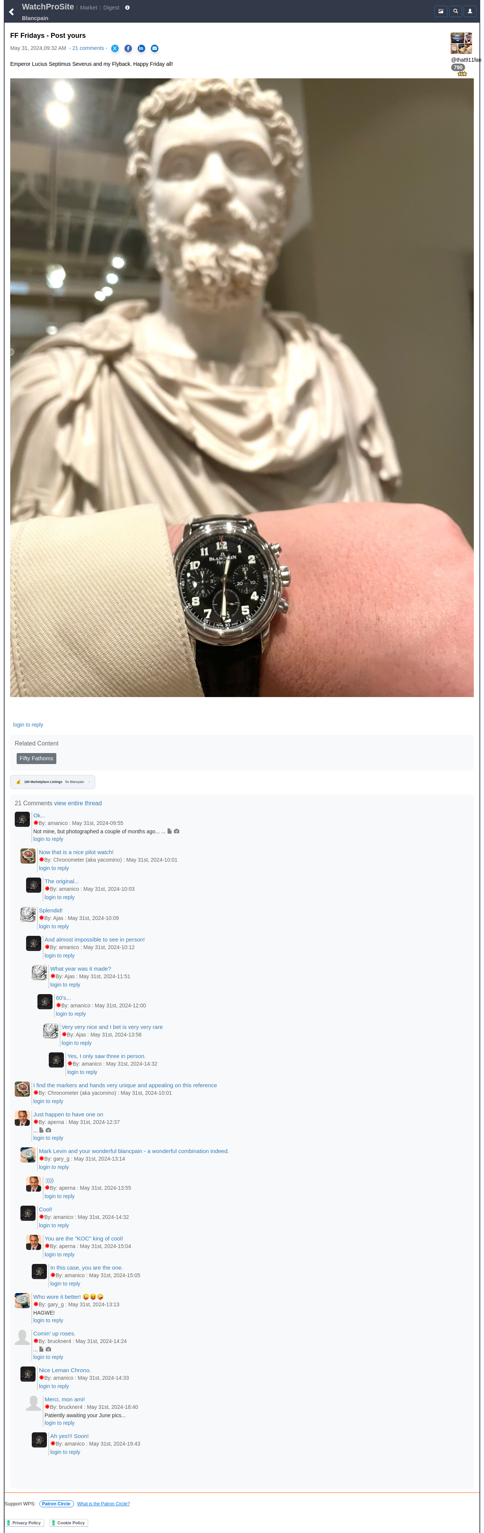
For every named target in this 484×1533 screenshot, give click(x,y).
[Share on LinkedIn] (141, 48)
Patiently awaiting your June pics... (85, 1415)
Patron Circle (56, 1504)
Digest (111, 7)
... (42, 1130)
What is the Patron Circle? (103, 1504)
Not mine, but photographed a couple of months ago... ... (106, 831)
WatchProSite (48, 6)
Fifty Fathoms (36, 758)
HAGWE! (44, 1313)
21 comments (88, 48)
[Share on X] (115, 48)
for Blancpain (53, 782)
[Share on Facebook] (128, 48)
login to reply (28, 725)
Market (89, 7)
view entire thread (78, 803)
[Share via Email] (154, 48)
